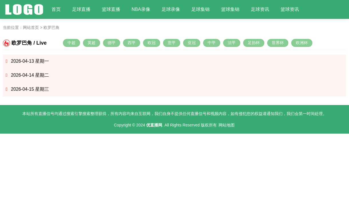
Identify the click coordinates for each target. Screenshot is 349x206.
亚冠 (192, 42)
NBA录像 (141, 9)
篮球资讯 (290, 9)
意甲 (172, 42)
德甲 (112, 42)
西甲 (132, 42)
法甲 (232, 42)
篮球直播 (111, 9)
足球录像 (171, 9)
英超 (92, 42)
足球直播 (81, 9)
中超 (72, 42)
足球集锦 (200, 9)
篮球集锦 (230, 9)
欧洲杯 (302, 42)
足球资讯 (260, 9)
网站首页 (31, 27)
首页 (56, 9)
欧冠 (152, 42)
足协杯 (254, 42)
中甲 (212, 42)
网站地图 (227, 125)
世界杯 (278, 42)
